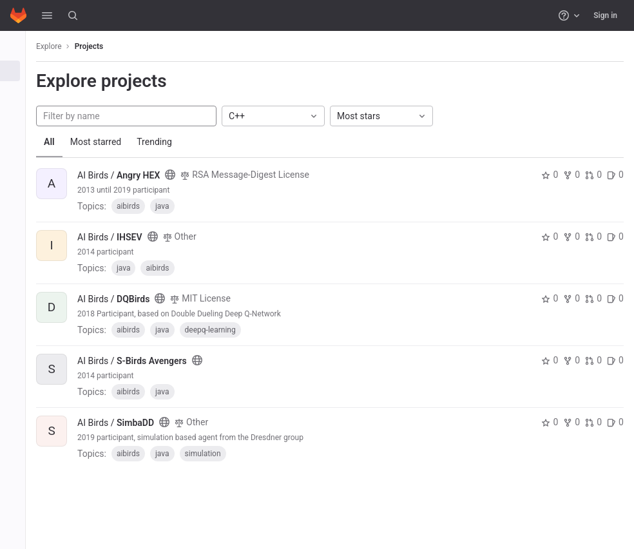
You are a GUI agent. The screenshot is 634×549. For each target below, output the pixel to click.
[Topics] (17, 113)
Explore (59, 46)
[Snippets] (17, 134)
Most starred (106, 142)
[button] (47, 15)
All (59, 142)
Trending (164, 142)
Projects (99, 46)
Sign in (605, 15)
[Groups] (17, 92)
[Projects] (17, 71)
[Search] (72, 15)
